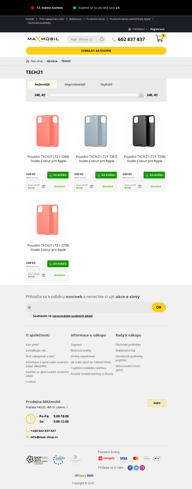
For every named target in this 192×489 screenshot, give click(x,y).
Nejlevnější (42, 84)
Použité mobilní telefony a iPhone (92, 374)
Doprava (76, 344)
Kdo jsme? (32, 344)
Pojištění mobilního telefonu (88, 368)
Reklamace (75, 19)
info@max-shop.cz (44, 437)
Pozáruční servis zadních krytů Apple (130, 19)
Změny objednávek (83, 356)
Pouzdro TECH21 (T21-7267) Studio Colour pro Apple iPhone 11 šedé (96, 158)
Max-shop (34, 61)
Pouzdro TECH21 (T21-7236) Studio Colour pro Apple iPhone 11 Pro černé (144, 158)
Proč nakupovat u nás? (51, 19)
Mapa (157, 404)
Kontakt (30, 19)
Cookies (31, 381)
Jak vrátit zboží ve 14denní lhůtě (91, 362)
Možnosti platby (81, 350)
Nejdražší (108, 84)
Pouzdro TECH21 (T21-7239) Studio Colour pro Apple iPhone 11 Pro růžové (48, 247)
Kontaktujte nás (36, 350)
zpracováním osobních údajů (72, 316)
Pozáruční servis (96, 19)
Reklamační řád (125, 350)
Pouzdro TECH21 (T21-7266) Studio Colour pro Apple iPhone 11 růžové (48, 158)
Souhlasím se (61, 316)
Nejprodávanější (76, 84)
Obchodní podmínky (39, 23)
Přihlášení (136, 29)
